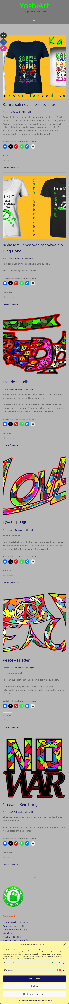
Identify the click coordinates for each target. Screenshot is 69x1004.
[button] (64, 944)
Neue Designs (10, 936)
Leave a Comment (11, 167)
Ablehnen (34, 986)
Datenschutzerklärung (36, 1000)
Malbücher (8, 933)
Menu (34, 20)
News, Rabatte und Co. (14, 940)
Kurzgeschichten (11, 925)
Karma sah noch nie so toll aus (29, 104)
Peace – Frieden (16, 660)
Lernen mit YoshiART (13, 929)
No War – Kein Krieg (20, 804)
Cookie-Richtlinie (22, 1000)
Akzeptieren (34, 978)
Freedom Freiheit (18, 381)
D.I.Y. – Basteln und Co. (14, 922)
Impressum (48, 1000)
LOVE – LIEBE (14, 522)
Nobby (29, 112)
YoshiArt (34, 5)
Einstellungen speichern (34, 994)
